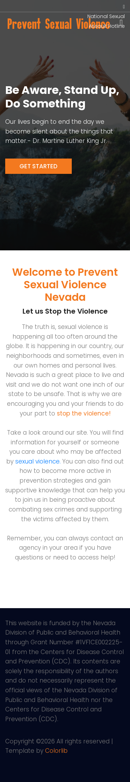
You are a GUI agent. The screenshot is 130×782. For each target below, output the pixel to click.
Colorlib (56, 751)
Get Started (38, 166)
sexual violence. (38, 461)
